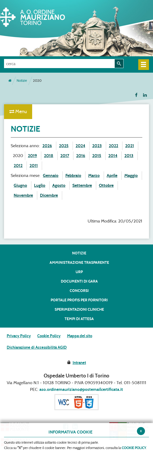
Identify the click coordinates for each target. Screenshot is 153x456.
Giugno (20, 185)
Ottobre (106, 185)
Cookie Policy (49, 335)
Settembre (82, 185)
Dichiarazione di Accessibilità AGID (37, 347)
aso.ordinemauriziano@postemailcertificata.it (81, 389)
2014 (112, 155)
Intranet (79, 362)
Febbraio (73, 175)
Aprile (112, 175)
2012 (18, 165)
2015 (96, 155)
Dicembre (49, 195)
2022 (113, 145)
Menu (18, 111)
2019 (32, 155)
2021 (129, 145)
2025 (64, 145)
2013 (128, 155)
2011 (33, 165)
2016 (80, 155)
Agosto (58, 185)
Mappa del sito (79, 335)
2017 (64, 155)
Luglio (39, 185)
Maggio (131, 175)
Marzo (94, 175)
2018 (48, 155)
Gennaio (50, 175)
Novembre (23, 195)
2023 (97, 145)
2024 (80, 145)
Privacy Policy (19, 335)
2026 (47, 145)
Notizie (22, 80)
